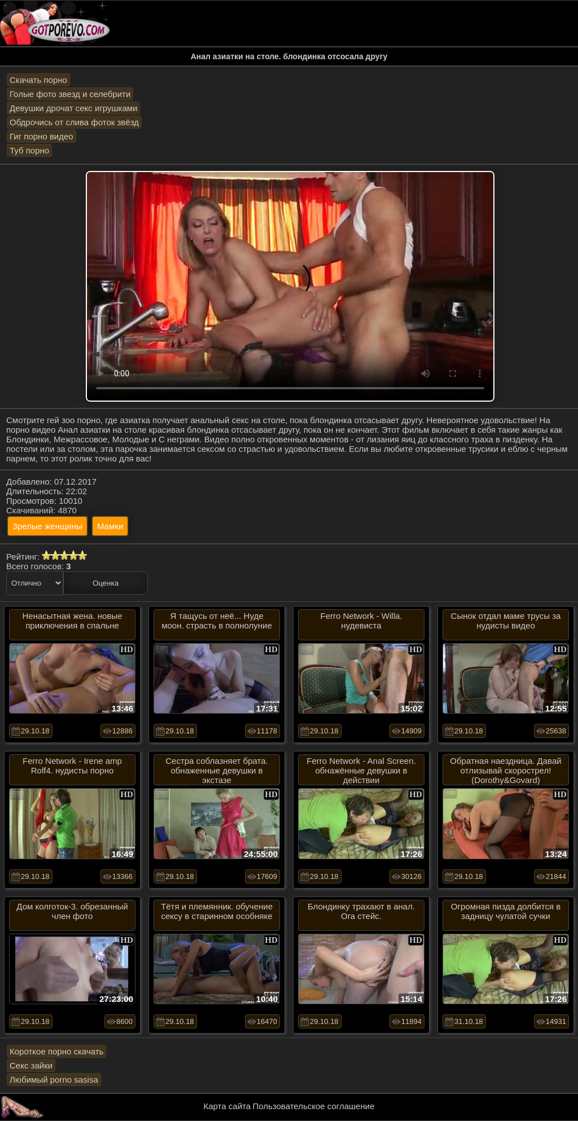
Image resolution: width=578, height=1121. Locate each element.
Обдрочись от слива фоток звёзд (74, 122)
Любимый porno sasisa (54, 1079)
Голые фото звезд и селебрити (70, 94)
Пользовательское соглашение (313, 1106)
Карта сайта (227, 1106)
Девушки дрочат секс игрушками (73, 108)
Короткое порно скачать (56, 1051)
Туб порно (29, 150)
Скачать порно (38, 80)
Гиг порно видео (41, 136)
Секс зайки (31, 1065)
